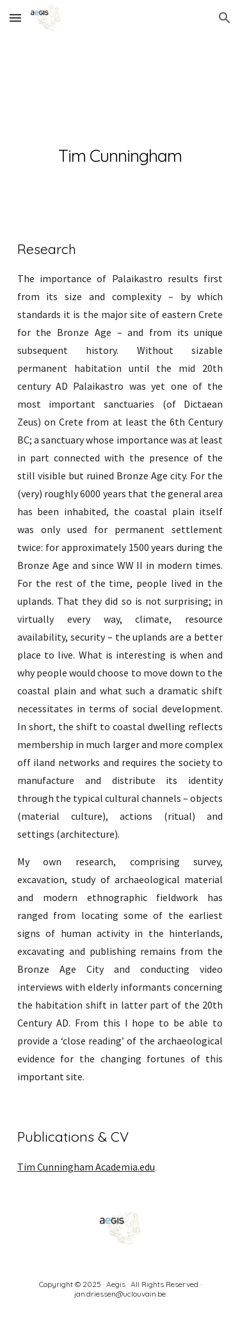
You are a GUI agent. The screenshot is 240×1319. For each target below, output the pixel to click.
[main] (120, 127)
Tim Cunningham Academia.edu (86, 1166)
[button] (15, 17)
